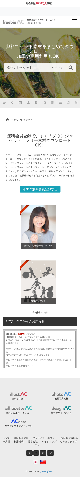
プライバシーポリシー (45, 438)
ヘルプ (5, 438)
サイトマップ (49, 441)
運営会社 (33, 441)
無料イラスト (18, 399)
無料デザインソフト (61, 412)
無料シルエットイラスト (18, 413)
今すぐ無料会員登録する (40, 189)
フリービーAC (47, 471)
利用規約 (19, 441)
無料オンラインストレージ (18, 425)
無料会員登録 (21, 438)
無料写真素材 (61, 398)
